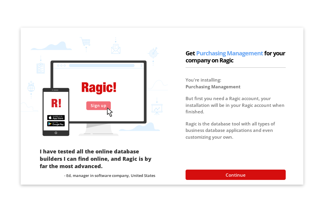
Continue (236, 175)
